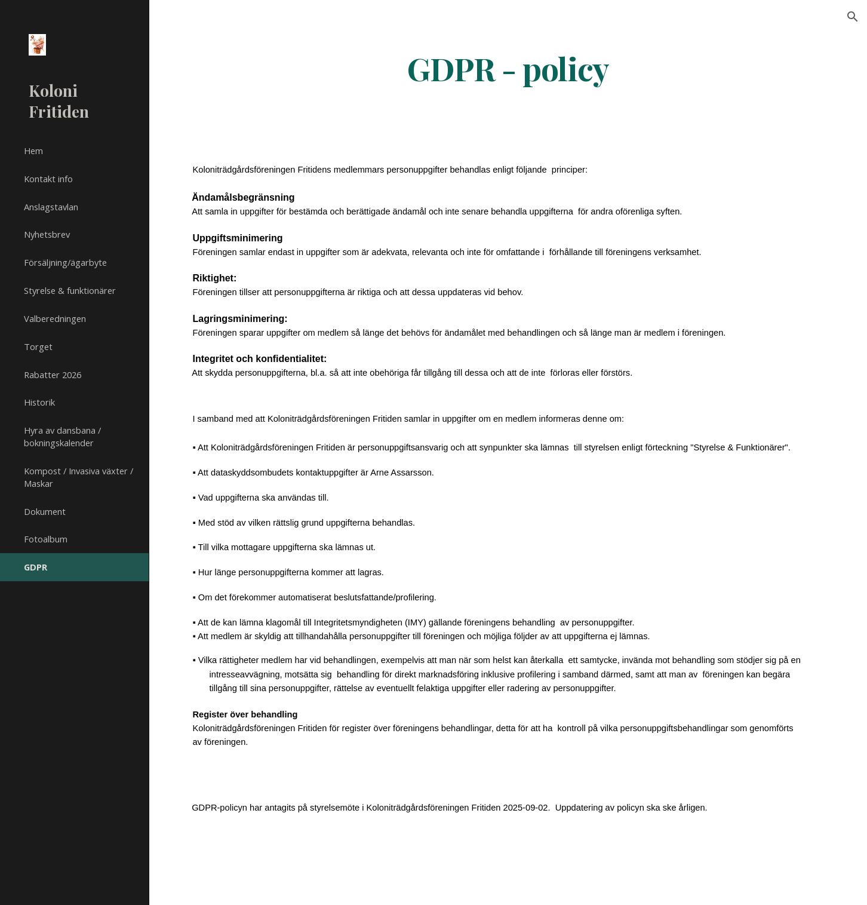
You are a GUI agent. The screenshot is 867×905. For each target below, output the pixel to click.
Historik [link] (39, 402)
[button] (852, 16)
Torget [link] (38, 346)
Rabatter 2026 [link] (52, 375)
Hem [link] (33, 151)
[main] (508, 67)
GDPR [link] (35, 567)
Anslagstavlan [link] (51, 207)
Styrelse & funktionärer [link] (70, 290)
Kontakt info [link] (48, 179)
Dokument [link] (45, 511)
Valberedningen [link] (55, 318)
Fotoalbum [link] (45, 539)
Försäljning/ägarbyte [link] (65, 262)
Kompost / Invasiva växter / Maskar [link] (78, 477)
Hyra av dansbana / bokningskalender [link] (62, 436)
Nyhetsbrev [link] (47, 234)
